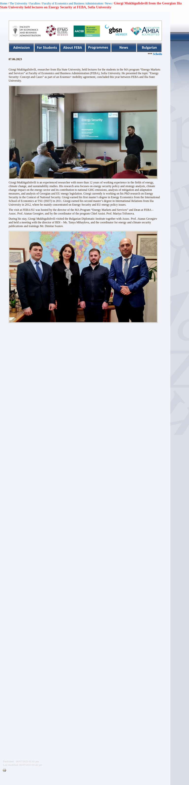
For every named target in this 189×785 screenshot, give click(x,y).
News (108, 3)
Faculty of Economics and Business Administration (72, 3)
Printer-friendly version (5, 770)
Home (3, 3)
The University (18, 3)
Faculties (34, 3)
